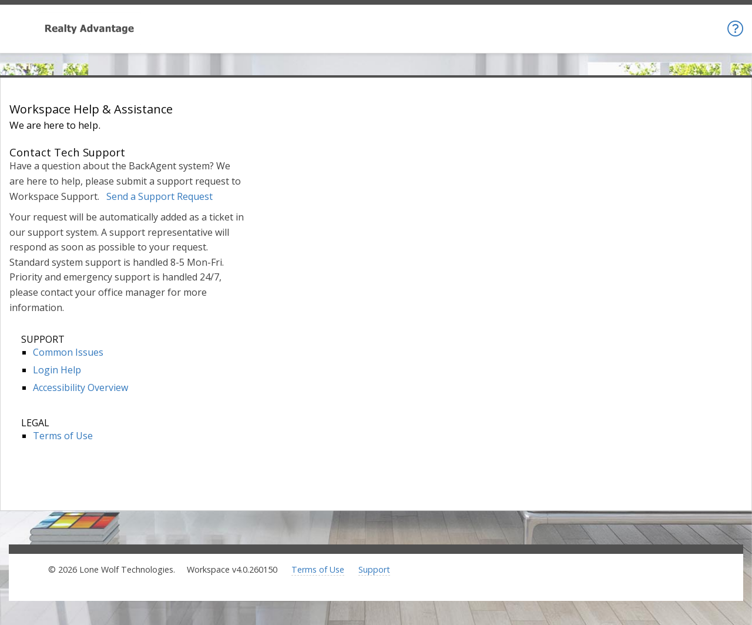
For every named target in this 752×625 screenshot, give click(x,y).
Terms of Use (63, 435)
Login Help (57, 369)
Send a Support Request (159, 196)
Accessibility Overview (80, 387)
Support (374, 569)
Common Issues (68, 352)
